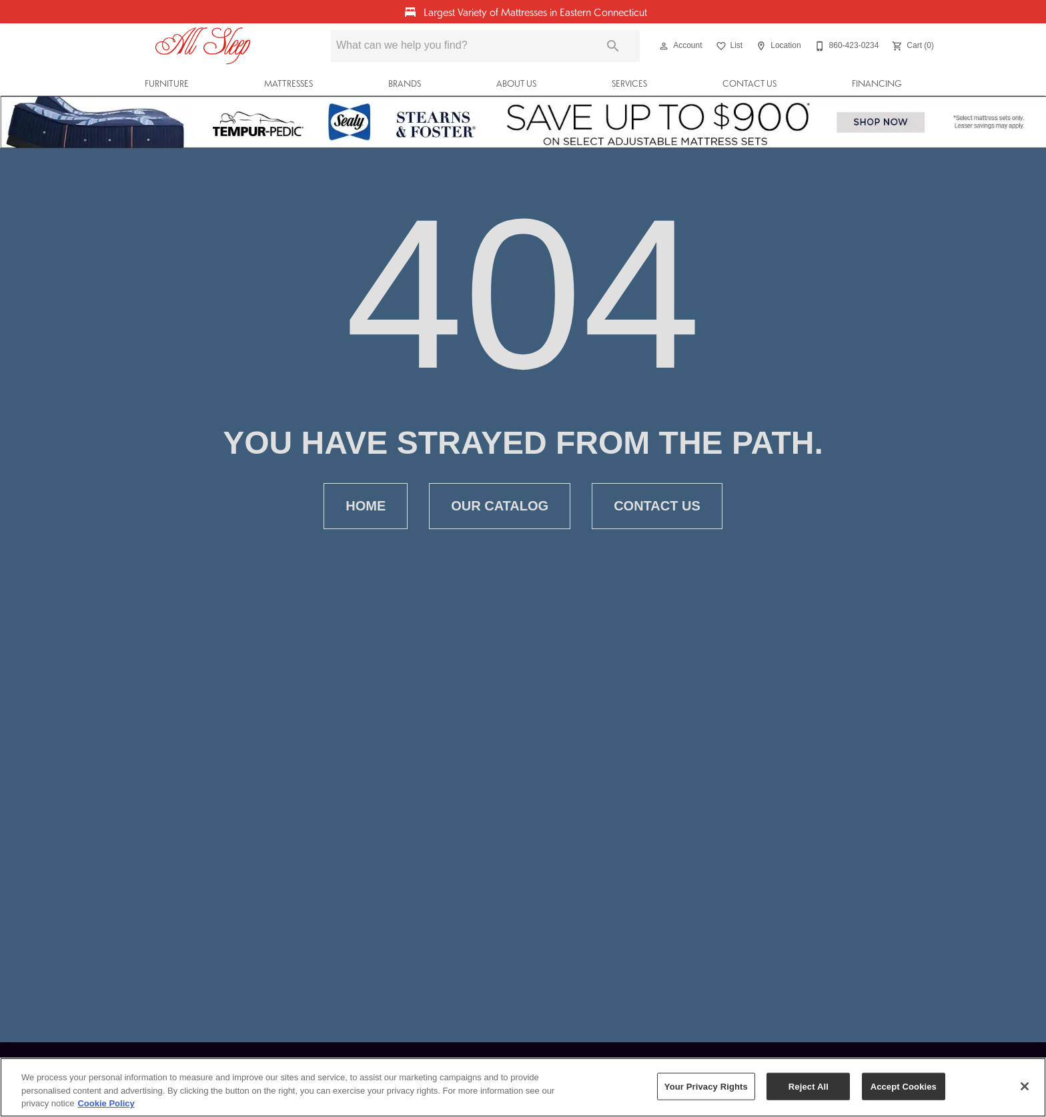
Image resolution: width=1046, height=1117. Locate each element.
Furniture (167, 83)
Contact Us (749, 83)
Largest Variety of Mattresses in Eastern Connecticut (534, 11)
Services (629, 83)
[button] (664, 46)
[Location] (777, 46)
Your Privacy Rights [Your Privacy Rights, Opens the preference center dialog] (706, 1086)
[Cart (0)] (911, 46)
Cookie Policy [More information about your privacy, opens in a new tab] (105, 1103)
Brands (404, 83)
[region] (523, 1087)
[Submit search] (613, 46)
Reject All (809, 1086)
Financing (877, 83)
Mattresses (288, 83)
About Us (516, 83)
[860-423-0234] (845, 46)
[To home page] (203, 46)
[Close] (1024, 1086)
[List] (728, 46)
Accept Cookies (904, 1086)
